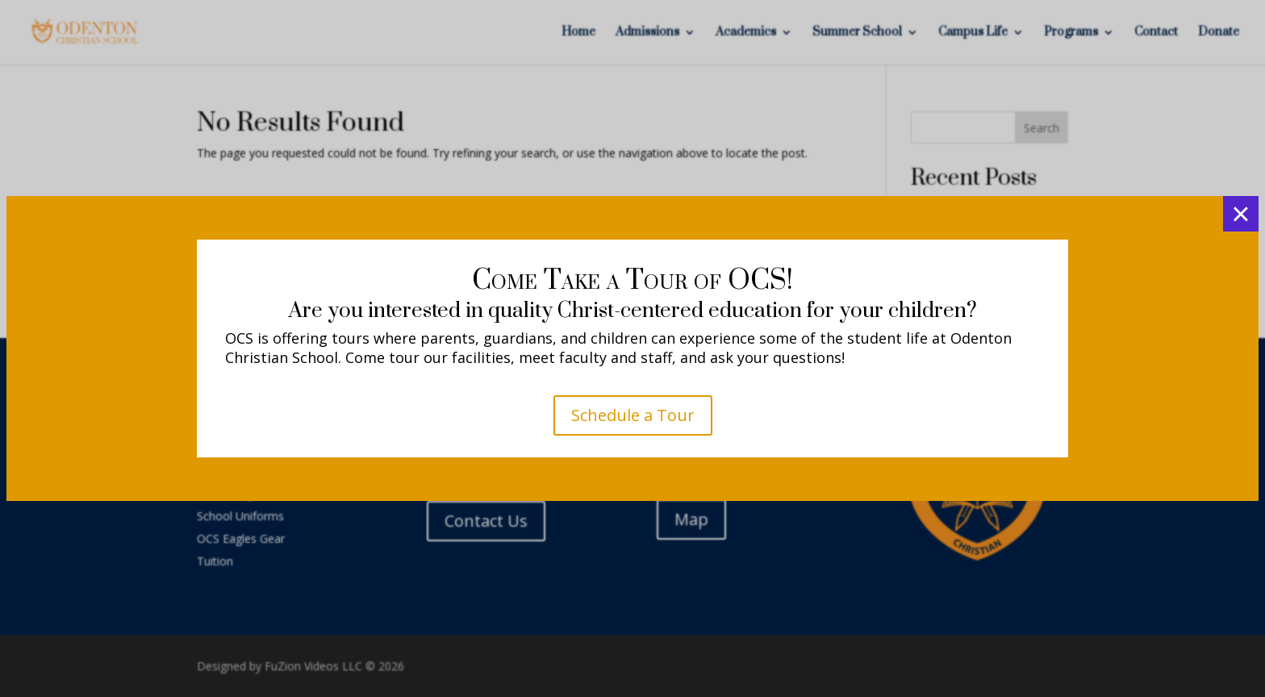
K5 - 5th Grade (632, 484)
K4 (633, 420)
